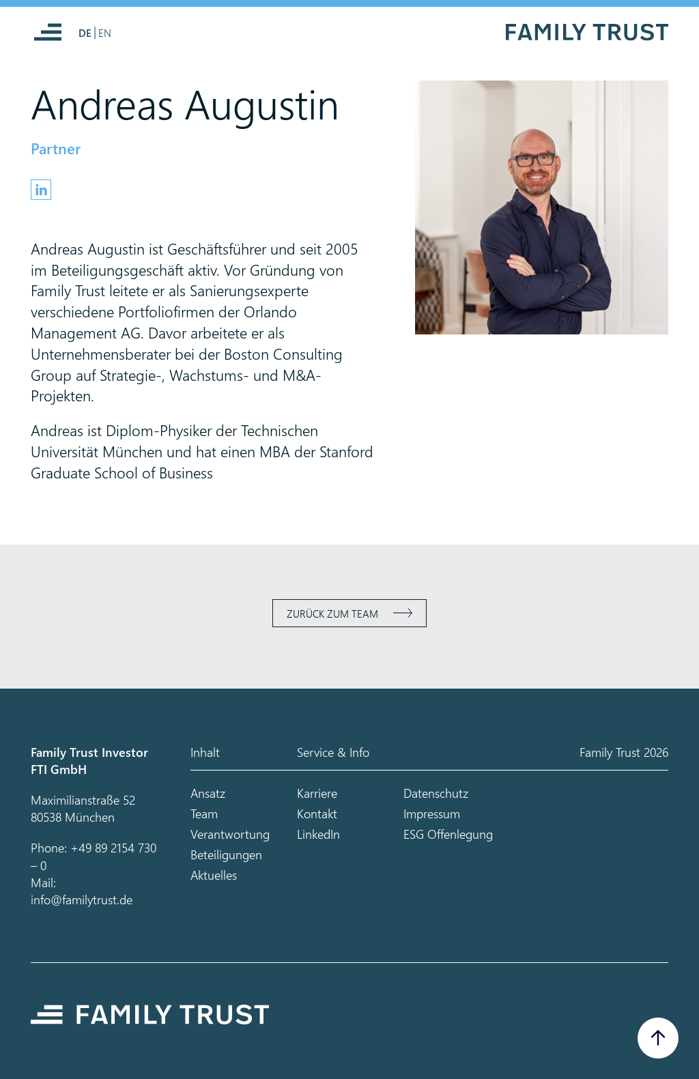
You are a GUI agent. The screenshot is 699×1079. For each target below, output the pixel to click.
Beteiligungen (226, 854)
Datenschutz (435, 792)
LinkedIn (318, 833)
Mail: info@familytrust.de (81, 891)
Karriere (317, 792)
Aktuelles (213, 874)
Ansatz (207, 792)
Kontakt (317, 813)
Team (204, 813)
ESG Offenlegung (448, 833)
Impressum (431, 813)
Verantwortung (230, 833)
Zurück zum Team (332, 613)
